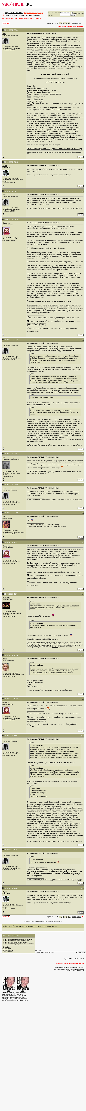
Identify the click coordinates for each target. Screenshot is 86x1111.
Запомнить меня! (77, 13)
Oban (4, 659)
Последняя (76, 23)
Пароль (50, 15)
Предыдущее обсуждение (34, 921)
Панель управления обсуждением (69, 26)
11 (69, 23)
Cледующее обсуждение (52, 921)
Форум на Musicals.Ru (14, 13)
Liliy (3, 457)
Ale (3, 516)
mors (4, 34)
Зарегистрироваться (9, 18)
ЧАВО (21, 18)
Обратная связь (62, 963)
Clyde (4, 166)
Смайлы (5, 948)
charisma (6, 223)
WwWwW (6, 598)
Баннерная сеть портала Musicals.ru (14, 992)
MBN (8, 991)
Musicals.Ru (73, 963)
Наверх (81, 963)
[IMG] (4, 950)
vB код (4, 947)
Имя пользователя (54, 13)
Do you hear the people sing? (33, 13)
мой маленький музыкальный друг (40, 149)
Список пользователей (32, 18)
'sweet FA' (55, 647)
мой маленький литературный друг (68, 149)
